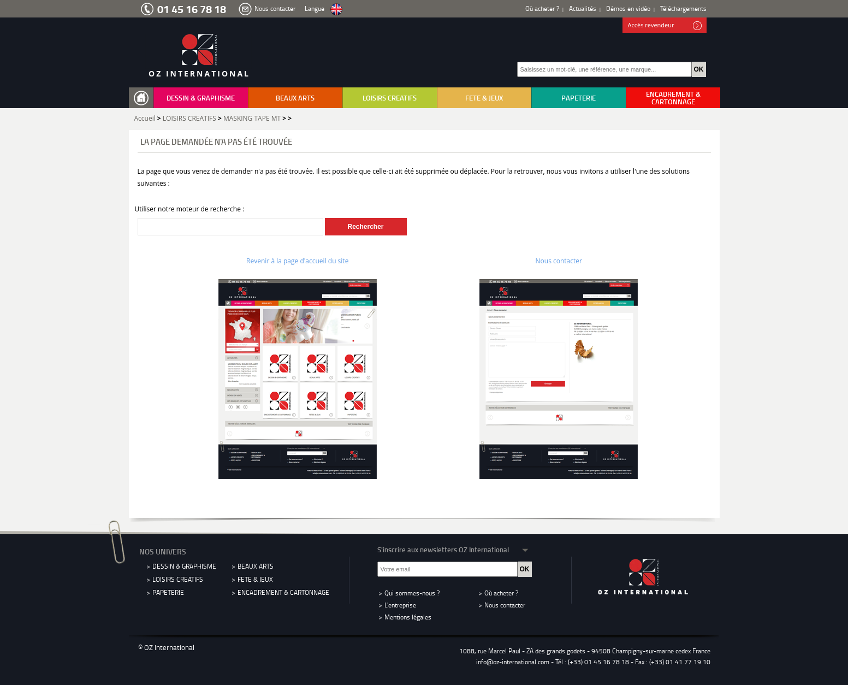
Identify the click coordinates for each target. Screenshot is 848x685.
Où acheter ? (542, 8)
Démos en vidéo (628, 8)
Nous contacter (274, 8)
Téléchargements (683, 8)
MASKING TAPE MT (252, 118)
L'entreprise (400, 605)
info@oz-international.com (512, 661)
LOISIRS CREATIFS (390, 98)
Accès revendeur (665, 26)
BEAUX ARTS (295, 98)
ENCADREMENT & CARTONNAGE (673, 97)
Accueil (145, 118)
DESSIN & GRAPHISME (201, 98)
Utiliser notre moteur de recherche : (190, 209)
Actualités (582, 8)
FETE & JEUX (484, 98)
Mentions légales (407, 617)
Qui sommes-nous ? (412, 593)
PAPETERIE (578, 98)
